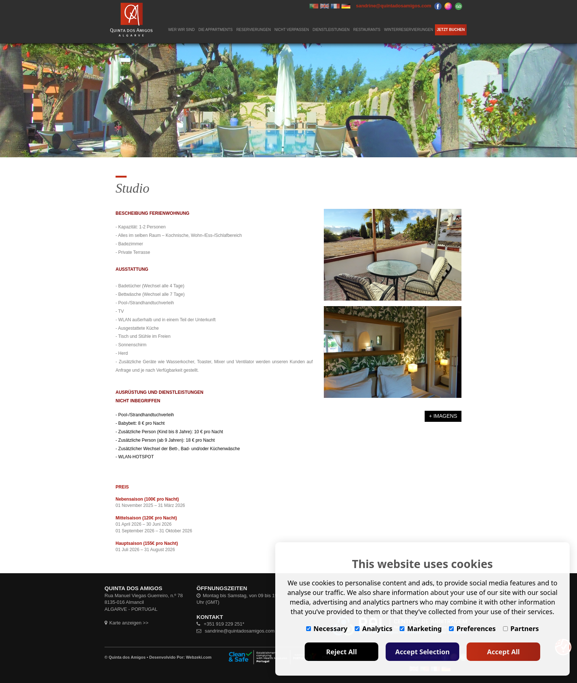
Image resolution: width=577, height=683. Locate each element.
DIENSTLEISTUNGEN (331, 30)
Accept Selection (422, 651)
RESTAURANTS (366, 30)
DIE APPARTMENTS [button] (215, 30)
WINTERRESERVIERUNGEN (408, 30)
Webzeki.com (199, 657)
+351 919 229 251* (220, 624)
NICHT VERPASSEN (292, 30)
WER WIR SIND (181, 30)
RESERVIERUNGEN (253, 30)
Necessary (327, 628)
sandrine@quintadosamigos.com (236, 631)
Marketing (421, 628)
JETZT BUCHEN (451, 30)
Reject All (341, 651)
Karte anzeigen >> (126, 623)
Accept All (503, 651)
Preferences (472, 628)
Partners (521, 628)
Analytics (373, 628)
